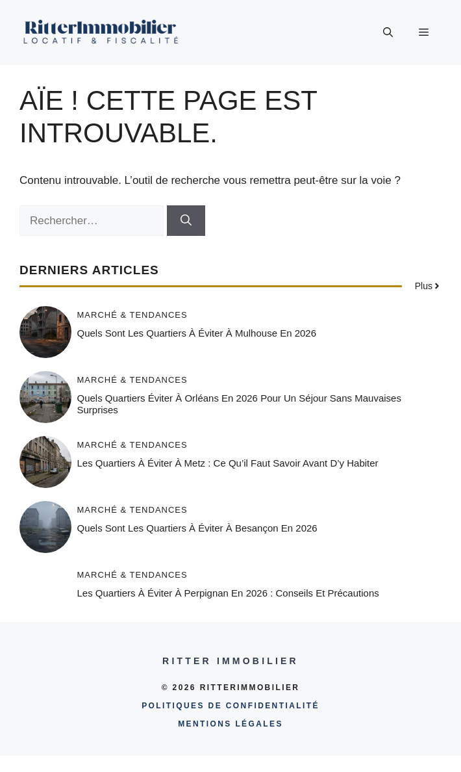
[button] (388, 32)
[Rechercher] (186, 221)
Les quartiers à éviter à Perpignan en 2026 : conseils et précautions (228, 592)
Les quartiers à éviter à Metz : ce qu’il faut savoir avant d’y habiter (228, 463)
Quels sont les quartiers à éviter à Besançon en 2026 (197, 528)
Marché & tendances (132, 315)
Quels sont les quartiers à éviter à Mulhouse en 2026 (197, 333)
